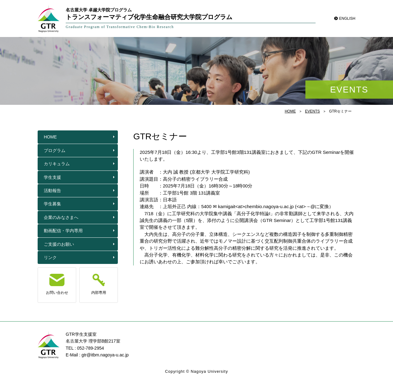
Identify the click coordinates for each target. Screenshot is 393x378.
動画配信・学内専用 (63, 230)
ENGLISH (347, 18)
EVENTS (312, 111)
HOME (290, 111)
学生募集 (52, 203)
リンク (50, 257)
